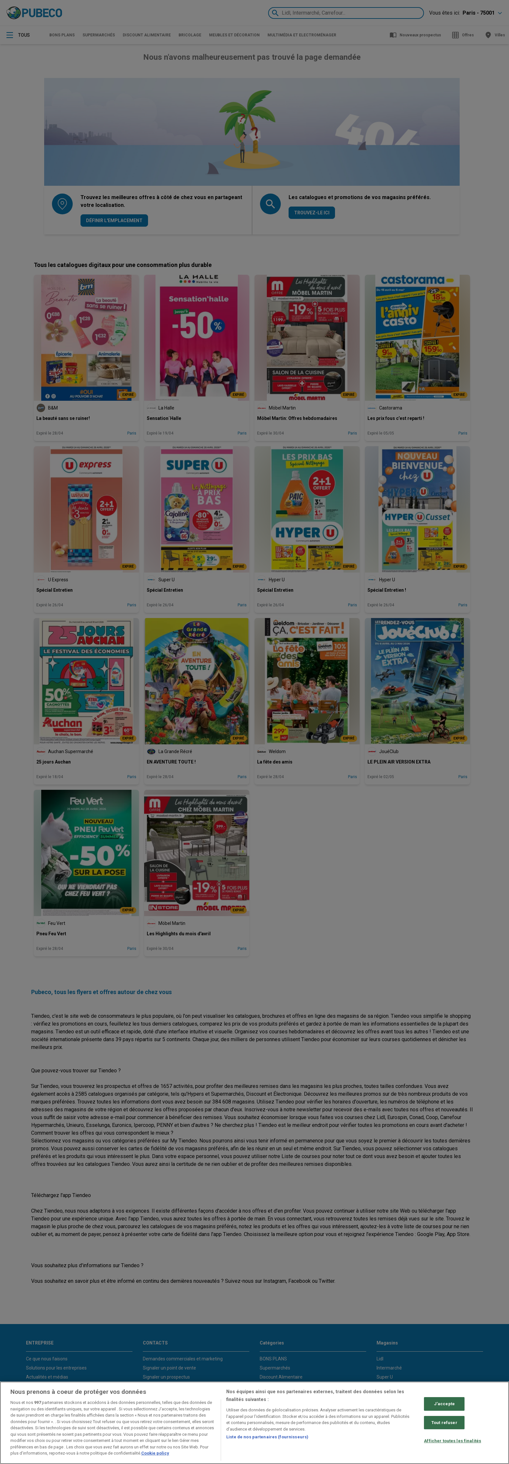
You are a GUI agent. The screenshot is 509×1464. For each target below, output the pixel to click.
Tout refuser (444, 1422)
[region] (254, 1423)
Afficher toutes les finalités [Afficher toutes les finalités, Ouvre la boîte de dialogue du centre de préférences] (452, 1441)
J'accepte (444, 1403)
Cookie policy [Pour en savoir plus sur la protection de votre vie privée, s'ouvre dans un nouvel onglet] (155, 1453)
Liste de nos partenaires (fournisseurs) (267, 1436)
